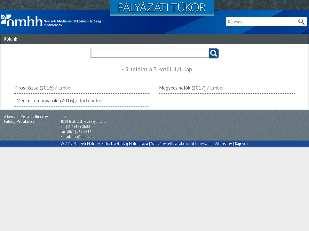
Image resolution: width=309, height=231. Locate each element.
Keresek (301, 21)
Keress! (213, 53)
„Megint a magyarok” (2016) (44, 100)
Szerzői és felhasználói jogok (172, 143)
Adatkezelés (223, 143)
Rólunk (10, 38)
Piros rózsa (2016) (34, 87)
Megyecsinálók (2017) (182, 87)
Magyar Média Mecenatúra (54, 21)
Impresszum (203, 143)
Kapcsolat (242, 143)
